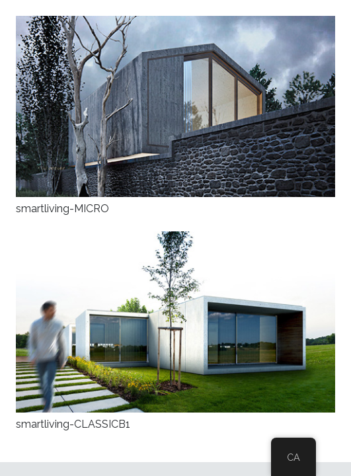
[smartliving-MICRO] (175, 25)
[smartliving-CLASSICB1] (175, 240)
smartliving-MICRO (62, 208)
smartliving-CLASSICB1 (73, 424)
